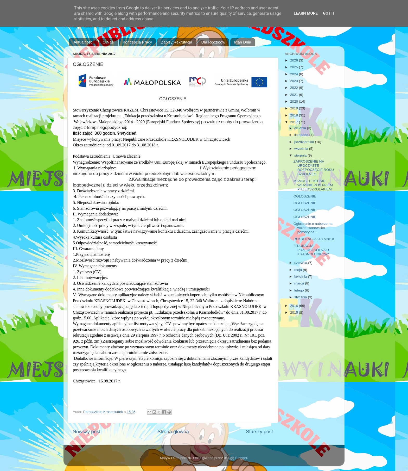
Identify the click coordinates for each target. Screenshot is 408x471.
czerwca (301, 263)
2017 (294, 122)
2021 (294, 95)
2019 (294, 108)
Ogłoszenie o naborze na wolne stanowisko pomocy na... (313, 228)
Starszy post (259, 431)
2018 (294, 115)
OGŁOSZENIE (305, 196)
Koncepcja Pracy (137, 42)
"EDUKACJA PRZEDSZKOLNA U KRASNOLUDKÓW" (311, 250)
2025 (294, 67)
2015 (294, 312)
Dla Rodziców (213, 42)
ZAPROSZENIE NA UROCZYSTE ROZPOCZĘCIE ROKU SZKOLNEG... (314, 167)
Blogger (241, 458)
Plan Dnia (242, 42)
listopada (301, 135)
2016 (294, 306)
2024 (294, 74)
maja (298, 270)
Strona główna (173, 431)
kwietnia (301, 276)
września (301, 149)
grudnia (300, 128)
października (304, 142)
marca (299, 283)
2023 (294, 81)
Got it (329, 13)
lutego (299, 290)
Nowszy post (86, 431)
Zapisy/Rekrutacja (176, 42)
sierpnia (301, 155)
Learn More (306, 13)
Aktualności (84, 42)
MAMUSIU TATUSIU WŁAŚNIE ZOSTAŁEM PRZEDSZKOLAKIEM (313, 185)
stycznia (301, 297)
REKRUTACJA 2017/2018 (314, 239)
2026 (294, 60)
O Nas (108, 42)
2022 (294, 88)
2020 (294, 101)
